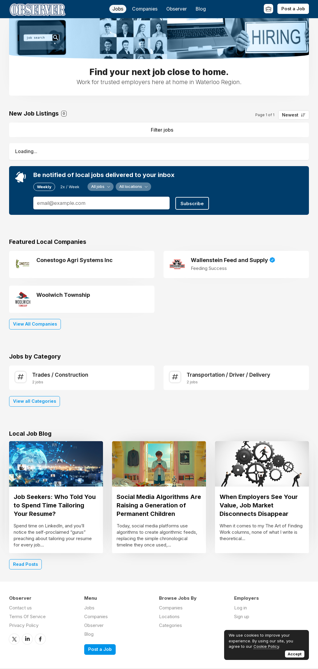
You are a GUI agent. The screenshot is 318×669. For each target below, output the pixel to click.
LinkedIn (27, 640)
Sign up (241, 618)
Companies (144, 9)
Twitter (14, 640)
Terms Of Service (27, 618)
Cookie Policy (266, 646)
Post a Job (293, 8)
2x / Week (69, 186)
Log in (240, 609)
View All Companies (35, 323)
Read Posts (25, 565)
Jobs (117, 9)
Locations (169, 618)
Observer (176, 9)
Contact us (20, 609)
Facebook (40, 640)
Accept (295, 653)
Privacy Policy (23, 626)
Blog (201, 9)
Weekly (44, 186)
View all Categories (34, 400)
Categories (170, 626)
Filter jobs (162, 130)
